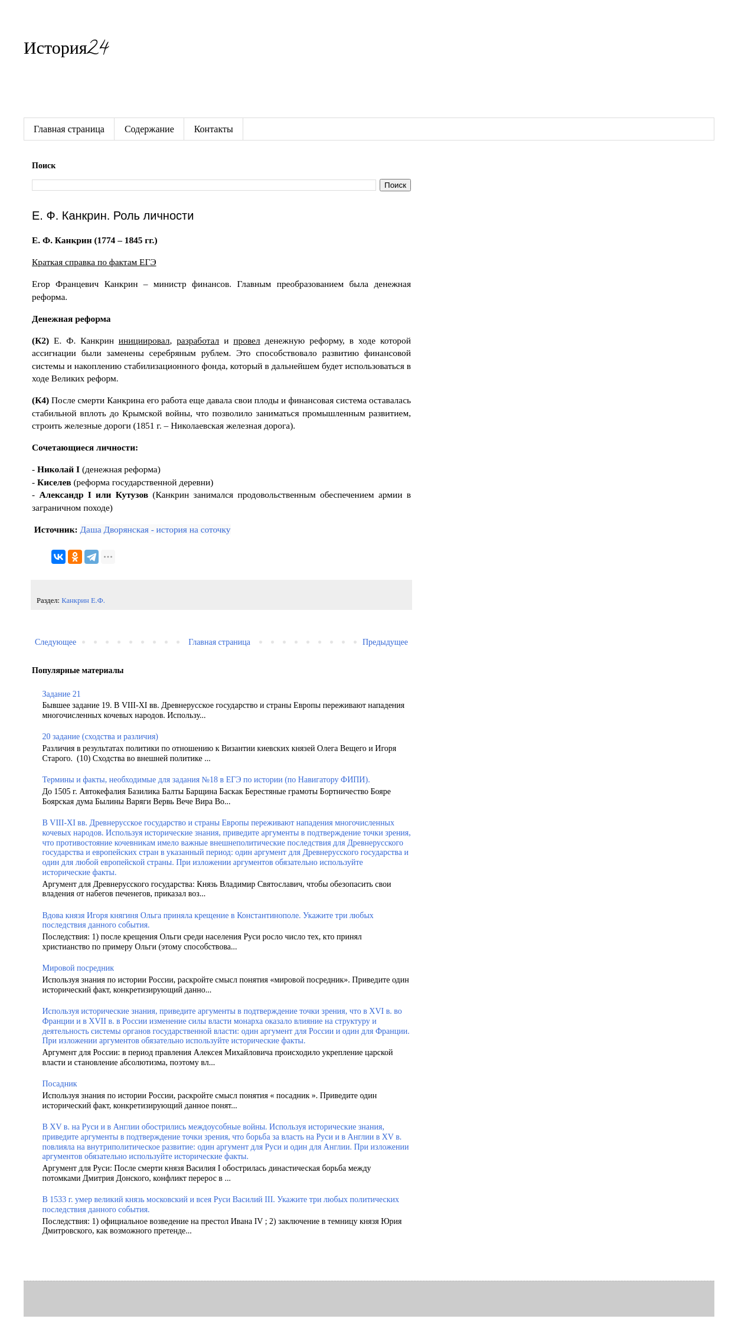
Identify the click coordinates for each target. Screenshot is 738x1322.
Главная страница (69, 129)
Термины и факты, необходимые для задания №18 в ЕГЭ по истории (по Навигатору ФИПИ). (206, 779)
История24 (66, 50)
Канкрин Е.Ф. (83, 600)
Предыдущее (385, 642)
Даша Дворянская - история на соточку (155, 529)
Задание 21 (62, 694)
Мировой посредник (78, 968)
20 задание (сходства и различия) (100, 736)
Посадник (60, 1083)
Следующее (55, 642)
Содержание (149, 129)
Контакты (213, 129)
